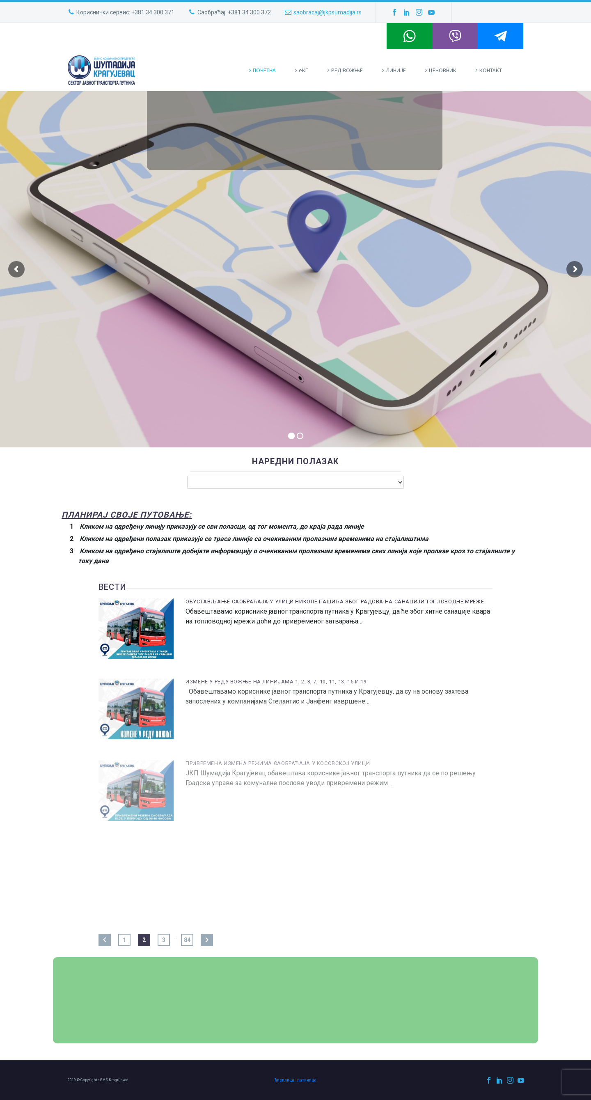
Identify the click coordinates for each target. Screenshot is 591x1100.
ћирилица (284, 1080)
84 (187, 940)
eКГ (303, 70)
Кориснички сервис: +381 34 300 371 (125, 12)
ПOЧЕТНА (264, 70)
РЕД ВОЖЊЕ (347, 70)
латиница (306, 1080)
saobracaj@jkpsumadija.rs (327, 12)
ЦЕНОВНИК (442, 70)
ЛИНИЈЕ (396, 70)
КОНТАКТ (490, 70)
